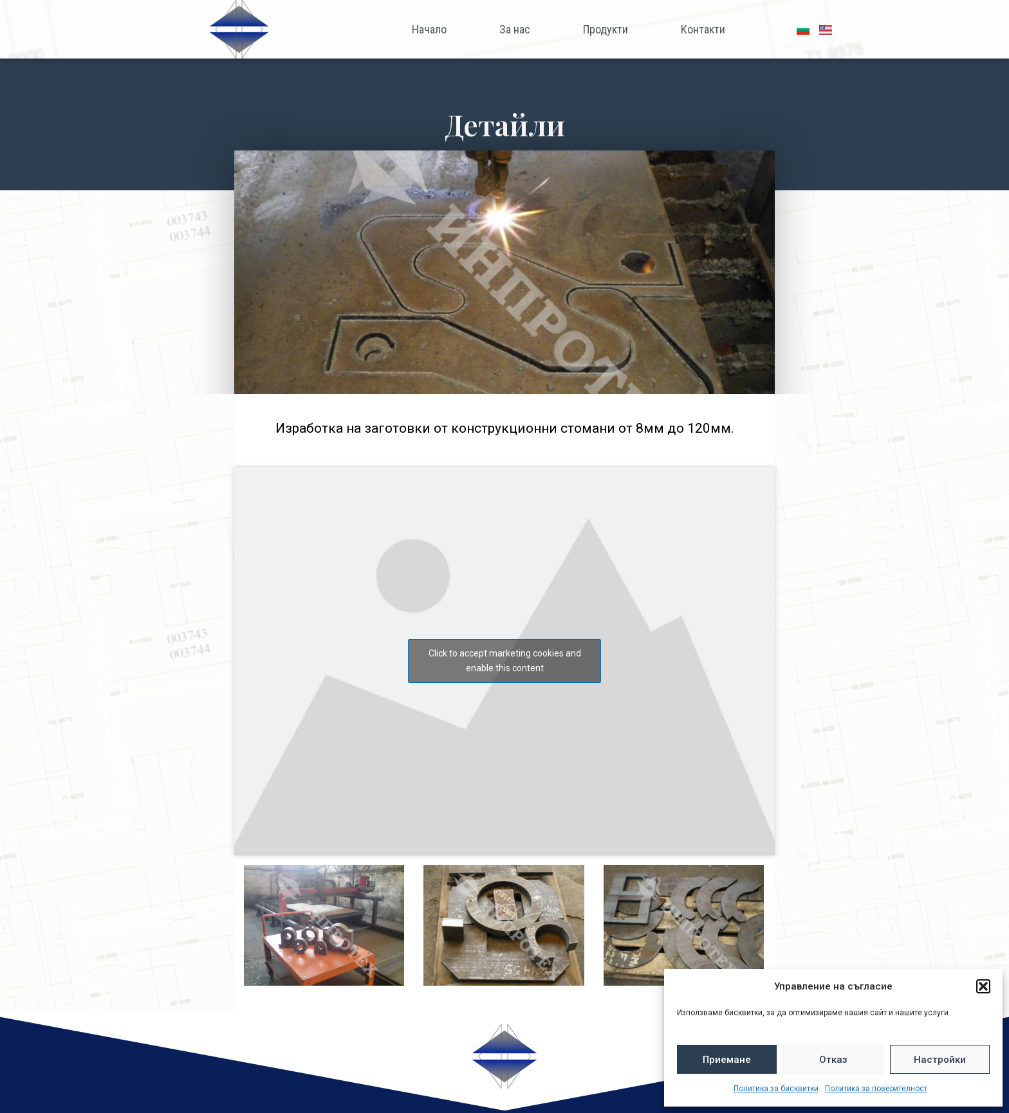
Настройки (940, 1059)
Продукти (605, 29)
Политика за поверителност (876, 1088)
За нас (514, 29)
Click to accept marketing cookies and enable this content (505, 660)
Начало (429, 29)
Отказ (833, 1059)
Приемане (727, 1059)
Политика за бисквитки (776, 1088)
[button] (983, 986)
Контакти (703, 29)
